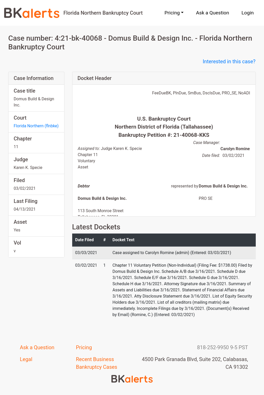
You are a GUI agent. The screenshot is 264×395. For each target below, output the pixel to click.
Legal (26, 359)
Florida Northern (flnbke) (36, 125)
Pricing (84, 347)
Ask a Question (212, 13)
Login (248, 13)
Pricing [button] (172, 13)
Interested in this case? (229, 61)
